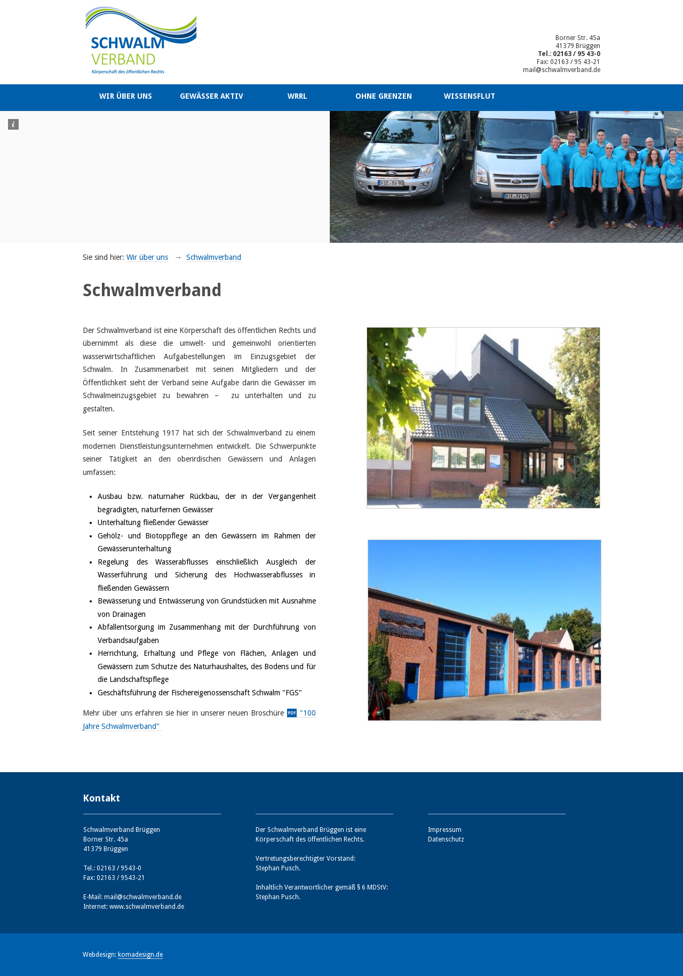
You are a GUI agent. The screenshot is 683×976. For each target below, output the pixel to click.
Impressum (445, 830)
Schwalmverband (213, 257)
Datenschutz (446, 839)
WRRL (297, 96)
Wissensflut (469, 96)
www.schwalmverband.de (146, 906)
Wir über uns (125, 96)
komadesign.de (140, 954)
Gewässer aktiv (211, 96)
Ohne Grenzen (383, 96)
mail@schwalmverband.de (561, 70)
